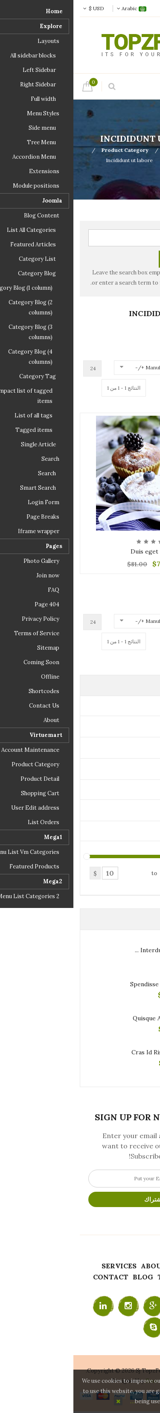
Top (150, 149)
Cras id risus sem (83, 1052)
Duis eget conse (80, 551)
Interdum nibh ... (85, 950)
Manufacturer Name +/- (91, 367)
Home (120, 1266)
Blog (69, 1277)
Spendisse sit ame (83, 984)
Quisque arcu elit (84, 1018)
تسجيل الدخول (110, 8)
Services (45, 1266)
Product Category (51, 150)
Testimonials (112, 1277)
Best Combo (112, 160)
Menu (130, 86)
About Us (86, 1266)
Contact (37, 1277)
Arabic (58, 8)
